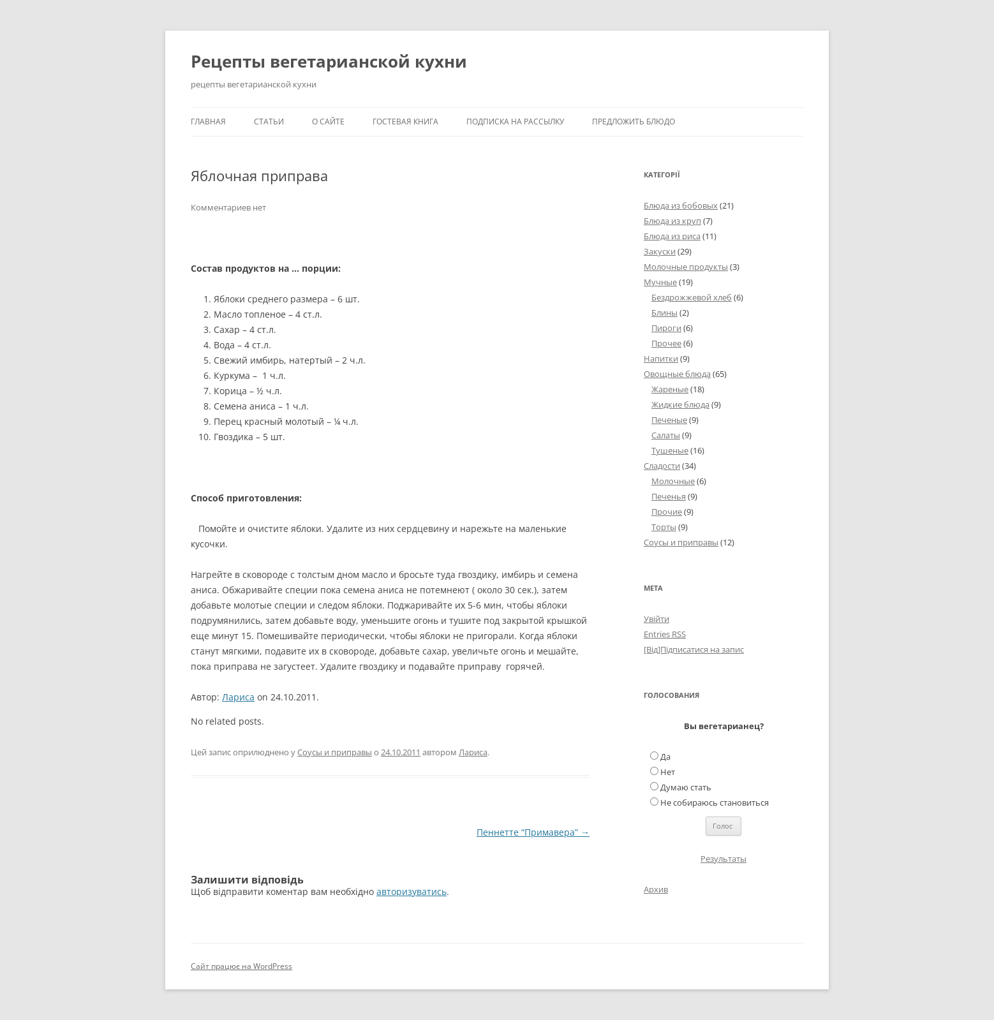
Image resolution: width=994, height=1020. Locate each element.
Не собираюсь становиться (714, 802)
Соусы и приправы (334, 752)
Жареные (669, 389)
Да (665, 756)
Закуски (660, 251)
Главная (208, 121)
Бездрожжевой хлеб (691, 297)
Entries (665, 634)
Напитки (661, 358)
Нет (667, 772)
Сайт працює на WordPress (241, 966)
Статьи (269, 121)
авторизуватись (411, 891)
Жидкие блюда (680, 404)
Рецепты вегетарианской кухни (329, 61)
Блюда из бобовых (681, 205)
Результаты (723, 858)
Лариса (238, 697)
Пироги (666, 328)
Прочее (666, 343)
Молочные (673, 481)
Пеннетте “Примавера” (533, 832)
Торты (663, 527)
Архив (656, 889)
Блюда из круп (672, 220)
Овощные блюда (677, 374)
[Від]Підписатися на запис (694, 649)
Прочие (666, 511)
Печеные (669, 419)
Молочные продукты (686, 266)
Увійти (656, 619)
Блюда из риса (672, 236)
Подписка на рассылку (515, 121)
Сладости (662, 465)
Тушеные (669, 450)
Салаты (665, 435)
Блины (664, 312)
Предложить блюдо (633, 121)
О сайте (328, 121)
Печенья (668, 496)
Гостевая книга (405, 121)
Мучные (660, 282)
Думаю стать (685, 787)
